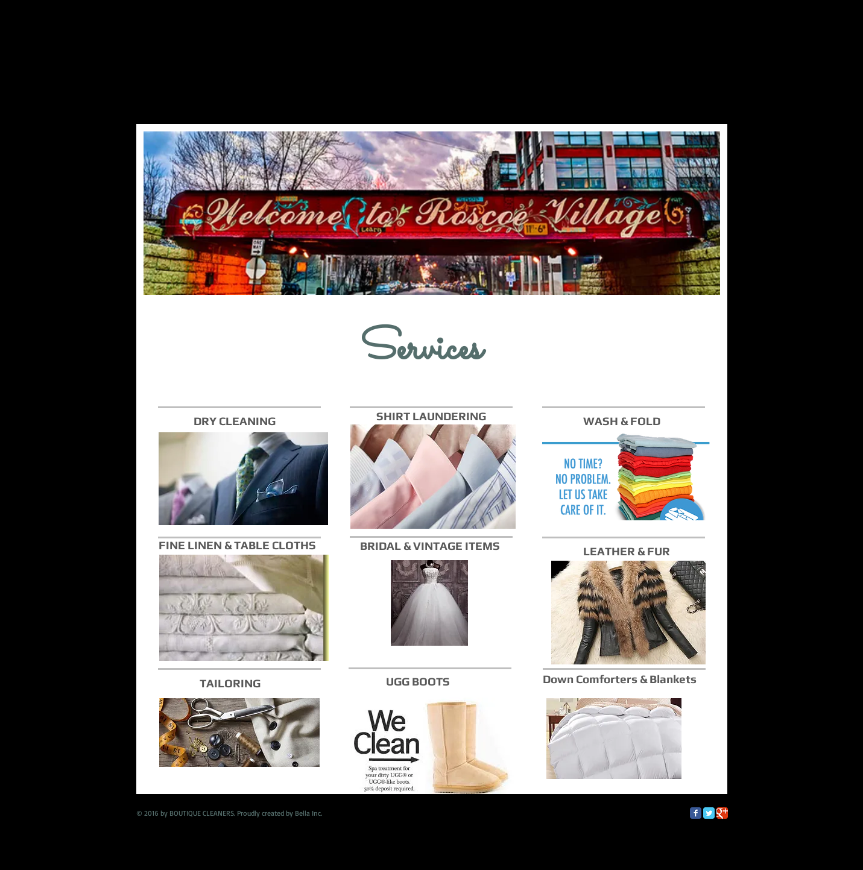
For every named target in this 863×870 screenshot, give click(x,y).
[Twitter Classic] (709, 813)
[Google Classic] (722, 813)
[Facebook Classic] (695, 813)
